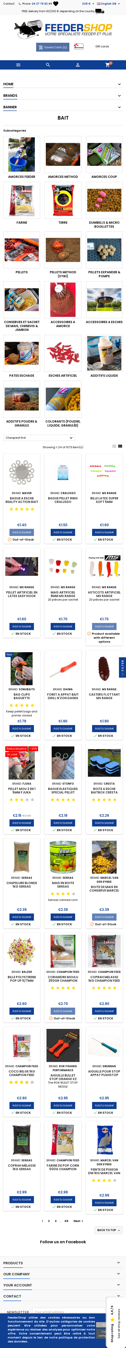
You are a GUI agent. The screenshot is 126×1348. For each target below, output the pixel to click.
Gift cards (102, 46)
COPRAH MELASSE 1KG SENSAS (22, 1167)
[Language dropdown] (109, 4)
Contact (9, 4)
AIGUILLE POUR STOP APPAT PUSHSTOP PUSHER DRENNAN (104, 1075)
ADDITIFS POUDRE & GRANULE (21, 423)
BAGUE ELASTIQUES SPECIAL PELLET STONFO (63, 792)
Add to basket (21, 532)
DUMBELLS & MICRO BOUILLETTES (104, 224)
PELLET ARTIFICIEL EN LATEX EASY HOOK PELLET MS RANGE (21, 596)
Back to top (109, 1230)
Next (79, 1221)
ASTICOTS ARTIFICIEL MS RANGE (104, 594)
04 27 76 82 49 (42, 4)
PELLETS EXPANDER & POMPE (104, 274)
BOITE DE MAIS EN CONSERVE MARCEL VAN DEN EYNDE (104, 890)
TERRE (62, 222)
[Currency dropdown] (88, 4)
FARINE (22, 222)
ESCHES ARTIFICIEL (63, 375)
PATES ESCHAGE (21, 375)
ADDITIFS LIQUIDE (104, 375)
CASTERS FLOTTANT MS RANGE (104, 696)
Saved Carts (50, 47)
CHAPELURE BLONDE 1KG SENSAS (21, 885)
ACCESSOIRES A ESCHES (104, 322)
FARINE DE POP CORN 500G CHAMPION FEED (63, 1169)
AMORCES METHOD (63, 177)
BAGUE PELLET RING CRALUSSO (63, 500)
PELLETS (22, 272)
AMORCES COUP (104, 177)
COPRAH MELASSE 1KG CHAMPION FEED (104, 979)
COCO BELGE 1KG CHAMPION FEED (22, 1073)
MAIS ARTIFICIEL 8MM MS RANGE (63, 594)
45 (66, 1221)
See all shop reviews (119, 1324)
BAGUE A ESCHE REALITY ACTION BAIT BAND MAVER (22, 502)
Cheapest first (40, 438)
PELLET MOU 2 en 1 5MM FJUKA (21, 791)
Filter (122, 669)
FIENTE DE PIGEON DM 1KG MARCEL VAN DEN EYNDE (104, 1173)
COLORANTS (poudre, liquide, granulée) (63, 423)
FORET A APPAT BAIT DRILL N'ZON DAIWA (63, 696)
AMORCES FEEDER (21, 177)
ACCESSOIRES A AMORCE (63, 324)
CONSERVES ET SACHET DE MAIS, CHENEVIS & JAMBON (22, 326)
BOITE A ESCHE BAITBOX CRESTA (104, 791)
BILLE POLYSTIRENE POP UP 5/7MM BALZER (22, 980)
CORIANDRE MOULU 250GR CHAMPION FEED (63, 980)
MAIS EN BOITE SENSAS (63, 885)
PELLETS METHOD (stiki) (63, 274)
